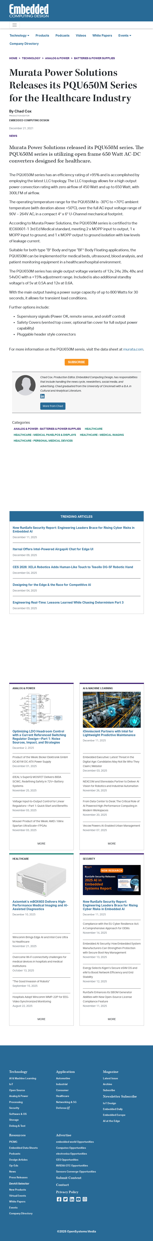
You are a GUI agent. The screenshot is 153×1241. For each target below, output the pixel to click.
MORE (41, 843)
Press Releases (18, 1177)
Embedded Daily (113, 1109)
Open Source (17, 1090)
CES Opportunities (67, 1160)
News (12, 1172)
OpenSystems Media (81, 1231)
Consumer (62, 1090)
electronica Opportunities (71, 1154)
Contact (62, 1185)
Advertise (63, 1135)
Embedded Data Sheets (23, 1148)
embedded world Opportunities (75, 1142)
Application (65, 1072)
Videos (81, 35)
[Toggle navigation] (14, 25)
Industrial (61, 1084)
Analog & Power (57, 58)
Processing (16, 1102)
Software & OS (18, 1114)
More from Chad (53, 406)
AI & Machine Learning (22, 1078)
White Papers (102, 35)
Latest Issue (110, 1078)
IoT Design (109, 1103)
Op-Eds (13, 1166)
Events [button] (124, 35)
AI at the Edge (111, 1121)
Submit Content (68, 1178)
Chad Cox (22, 111)
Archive (107, 1084)
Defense (63, 1108)
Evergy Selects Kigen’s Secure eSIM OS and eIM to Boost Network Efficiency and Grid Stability (110, 972)
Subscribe (76, 362)
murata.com (133, 349)
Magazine (110, 1072)
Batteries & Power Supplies (94, 58)
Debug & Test (17, 1126)
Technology (31, 58)
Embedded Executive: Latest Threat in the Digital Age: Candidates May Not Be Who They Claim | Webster (111, 762)
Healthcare (93, 428)
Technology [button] (19, 35)
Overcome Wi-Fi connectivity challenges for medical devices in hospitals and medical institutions (39, 962)
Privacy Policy (67, 1192)
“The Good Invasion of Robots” (31, 981)
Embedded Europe (114, 1115)
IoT (11, 1084)
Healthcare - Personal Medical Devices (43, 440)
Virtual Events (17, 1196)
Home (13, 58)
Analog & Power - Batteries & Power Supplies (47, 428)
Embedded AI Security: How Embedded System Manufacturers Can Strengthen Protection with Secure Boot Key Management (112, 948)
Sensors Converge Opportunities (76, 1172)
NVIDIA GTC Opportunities (72, 1166)
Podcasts (62, 35)
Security (14, 1108)
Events (13, 1208)
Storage (14, 1120)
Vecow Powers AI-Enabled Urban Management (111, 825)
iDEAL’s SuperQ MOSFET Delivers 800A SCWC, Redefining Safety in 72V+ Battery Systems (38, 781)
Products (42, 35)
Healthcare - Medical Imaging (102, 434)
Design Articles (18, 1160)
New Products (17, 1190)
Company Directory (24, 43)
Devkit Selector (19, 1183)
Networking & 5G (66, 1102)
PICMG (13, 1142)
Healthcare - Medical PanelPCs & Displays (45, 434)
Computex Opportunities (71, 1148)
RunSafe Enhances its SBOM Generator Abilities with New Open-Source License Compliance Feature (107, 997)
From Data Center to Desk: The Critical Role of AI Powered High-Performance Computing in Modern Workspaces (111, 806)
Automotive (63, 1078)
